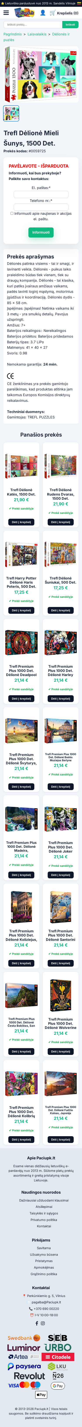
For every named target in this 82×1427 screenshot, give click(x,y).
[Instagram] (43, 1323)
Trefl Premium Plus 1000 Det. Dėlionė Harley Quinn (60, 672)
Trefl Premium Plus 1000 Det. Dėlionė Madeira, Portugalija (21, 849)
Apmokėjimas (44, 1267)
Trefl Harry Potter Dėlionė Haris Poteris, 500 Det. (21, 582)
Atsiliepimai (44, 1207)
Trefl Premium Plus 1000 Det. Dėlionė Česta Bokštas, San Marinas (21, 1024)
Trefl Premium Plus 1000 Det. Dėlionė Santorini (60, 935)
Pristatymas (44, 1261)
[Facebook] (36, 1323)
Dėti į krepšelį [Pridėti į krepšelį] (21, 522)
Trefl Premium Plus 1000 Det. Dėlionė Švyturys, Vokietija (21, 761)
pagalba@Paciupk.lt (46, 1302)
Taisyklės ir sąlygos (44, 1213)
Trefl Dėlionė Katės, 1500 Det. (21, 492)
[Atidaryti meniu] (6, 12)
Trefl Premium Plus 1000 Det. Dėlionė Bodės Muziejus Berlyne (60, 757)
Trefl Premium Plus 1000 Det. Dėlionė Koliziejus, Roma (21, 937)
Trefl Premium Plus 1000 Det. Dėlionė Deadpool (21, 670)
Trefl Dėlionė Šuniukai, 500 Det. (60, 580)
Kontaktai (44, 1226)
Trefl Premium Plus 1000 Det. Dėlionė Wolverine (61, 1023)
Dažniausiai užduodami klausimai (43, 1200)
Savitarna (44, 1248)
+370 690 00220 (46, 1309)
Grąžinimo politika (44, 1274)
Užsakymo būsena (44, 1254)
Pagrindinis (12, 34)
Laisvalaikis (37, 34)
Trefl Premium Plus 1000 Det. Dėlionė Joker (60, 847)
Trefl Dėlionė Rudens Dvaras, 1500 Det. (60, 494)
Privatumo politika (44, 1220)
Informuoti (41, 232)
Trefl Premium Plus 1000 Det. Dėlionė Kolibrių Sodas (21, 1113)
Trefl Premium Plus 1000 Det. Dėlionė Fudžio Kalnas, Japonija (60, 1110)
